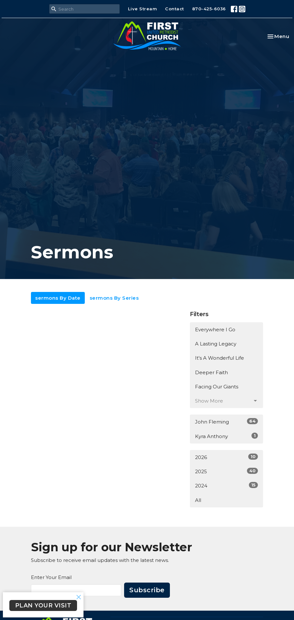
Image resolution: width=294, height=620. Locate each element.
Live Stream (142, 8)
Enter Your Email (51, 577)
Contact (174, 8)
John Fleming (226, 421)
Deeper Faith (211, 372)
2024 (226, 485)
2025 (226, 471)
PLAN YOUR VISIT (43, 605)
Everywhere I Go (215, 329)
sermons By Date (58, 298)
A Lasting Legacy (215, 344)
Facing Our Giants (216, 387)
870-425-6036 (209, 8)
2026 (226, 457)
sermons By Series (114, 298)
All (198, 500)
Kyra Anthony (226, 436)
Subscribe (147, 590)
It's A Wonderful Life (219, 358)
